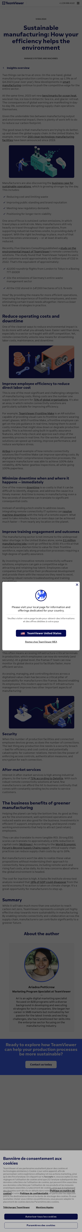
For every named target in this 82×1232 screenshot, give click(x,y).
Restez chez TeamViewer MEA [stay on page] (41, 641)
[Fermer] (77, 585)
